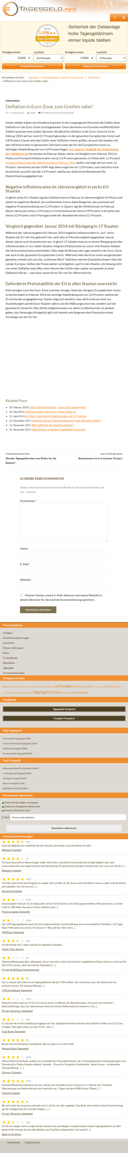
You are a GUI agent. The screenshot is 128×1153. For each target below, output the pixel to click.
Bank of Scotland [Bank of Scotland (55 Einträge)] (17, 687)
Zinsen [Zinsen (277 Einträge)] (56, 692)
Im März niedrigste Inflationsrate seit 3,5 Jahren (55, 416)
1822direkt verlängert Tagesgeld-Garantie (58, 429)
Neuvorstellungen (13, 647)
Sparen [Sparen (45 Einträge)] (9, 693)
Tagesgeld (8, 667)
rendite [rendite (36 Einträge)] (4, 693)
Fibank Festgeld (11, 1093)
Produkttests (10, 657)
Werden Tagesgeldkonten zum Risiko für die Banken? (35, 458)
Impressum (13, 1142)
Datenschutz (32, 1142)
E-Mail (25, 564)
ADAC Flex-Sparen (13, 949)
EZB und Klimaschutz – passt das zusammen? (57, 407)
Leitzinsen (8, 642)
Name (24, 548)
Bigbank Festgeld (11, 849)
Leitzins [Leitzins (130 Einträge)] (109, 686)
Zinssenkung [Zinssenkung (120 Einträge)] (80, 692)
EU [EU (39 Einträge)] (52, 687)
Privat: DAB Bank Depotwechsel (20, 969)
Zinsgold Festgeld (12, 891)
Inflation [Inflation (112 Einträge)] (89, 686)
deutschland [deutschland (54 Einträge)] (29, 687)
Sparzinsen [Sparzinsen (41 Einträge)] (17, 693)
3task (32, 112)
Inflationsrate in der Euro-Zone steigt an (50, 411)
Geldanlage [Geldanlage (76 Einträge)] (78, 686)
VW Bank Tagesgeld (13, 932)
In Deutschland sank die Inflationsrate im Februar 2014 (41, 162)
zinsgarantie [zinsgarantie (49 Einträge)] (67, 693)
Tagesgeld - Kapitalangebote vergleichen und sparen (55, 77)
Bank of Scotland (11, 1134)
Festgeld (7, 632)
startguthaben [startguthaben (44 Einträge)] (27, 693)
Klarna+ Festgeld (11, 1072)
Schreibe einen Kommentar (57, 112)
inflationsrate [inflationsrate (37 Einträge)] (99, 687)
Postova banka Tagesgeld (16, 911)
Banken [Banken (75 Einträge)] (5, 686)
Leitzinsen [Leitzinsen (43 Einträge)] (118, 687)
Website (25, 579)
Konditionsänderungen (16, 637)
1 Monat (48, 57)
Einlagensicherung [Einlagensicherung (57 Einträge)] (43, 687)
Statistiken (94, 77)
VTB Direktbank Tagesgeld (17, 990)
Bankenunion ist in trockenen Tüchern (93, 456)
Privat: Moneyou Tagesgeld (17, 1010)
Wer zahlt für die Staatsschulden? (53, 425)
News (6, 652)
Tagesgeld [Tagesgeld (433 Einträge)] (41, 691)
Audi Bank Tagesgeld (13, 1031)
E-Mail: (6, 817)
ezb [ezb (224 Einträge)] (56, 686)
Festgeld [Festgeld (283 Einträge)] (66, 686)
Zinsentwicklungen (14, 672)
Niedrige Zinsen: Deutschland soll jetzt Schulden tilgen (66, 420)
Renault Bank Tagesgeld (15, 1048)
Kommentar (28, 501)
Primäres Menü (123, 18)
